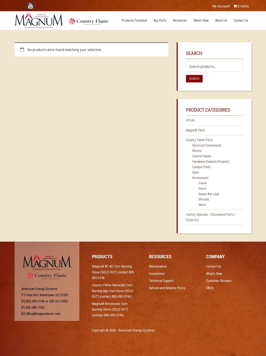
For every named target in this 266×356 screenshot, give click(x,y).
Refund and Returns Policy (167, 288)
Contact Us (213, 266)
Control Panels (201, 156)
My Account (221, 6)
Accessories (200, 178)
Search (194, 79)
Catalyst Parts (201, 167)
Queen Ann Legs (208, 194)
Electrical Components (207, 145)
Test (47, 262)
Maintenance (158, 266)
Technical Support (161, 281)
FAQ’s (210, 288)
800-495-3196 (35, 301)
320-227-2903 (58, 301)
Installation (157, 274)
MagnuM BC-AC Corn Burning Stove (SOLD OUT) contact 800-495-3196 (113, 272)
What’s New (214, 274)
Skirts (202, 205)
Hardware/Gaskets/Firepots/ (211, 162)
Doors (202, 189)
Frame (202, 183)
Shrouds (203, 199)
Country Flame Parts (199, 140)
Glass (195, 172)
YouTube (36, 4)
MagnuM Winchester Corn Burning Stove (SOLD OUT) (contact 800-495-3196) (110, 309)
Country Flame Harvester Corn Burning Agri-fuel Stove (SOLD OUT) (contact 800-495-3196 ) (112, 291)
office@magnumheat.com (43, 314)
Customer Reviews (219, 281)
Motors (197, 151)
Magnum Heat (62, 20)
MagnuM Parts (195, 130)
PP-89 (190, 120)
